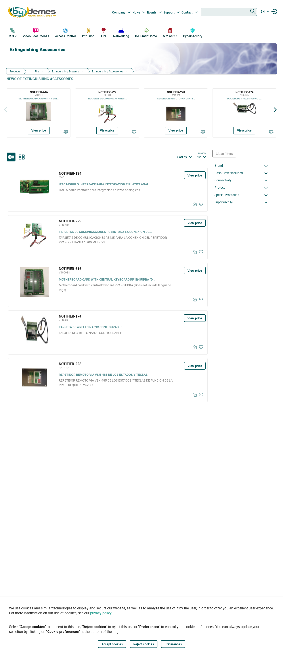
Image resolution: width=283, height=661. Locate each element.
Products (15, 71)
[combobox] (229, 12)
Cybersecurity (192, 32)
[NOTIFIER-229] (107, 113)
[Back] (5, 110)
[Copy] (193, 204)
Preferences (173, 644)
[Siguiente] (275, 110)
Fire (103, 32)
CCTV (13, 32)
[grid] (21, 157)
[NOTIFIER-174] (244, 113)
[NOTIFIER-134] (107, 190)
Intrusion (88, 32)
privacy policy (101, 613)
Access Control (65, 32)
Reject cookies (143, 644)
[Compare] (66, 132)
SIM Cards (170, 32)
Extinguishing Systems (65, 71)
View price (38, 130)
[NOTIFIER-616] (38, 113)
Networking (121, 32)
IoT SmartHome (146, 32)
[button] (242, 165)
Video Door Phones (36, 32)
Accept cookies (112, 644)
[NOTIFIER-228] (176, 113)
